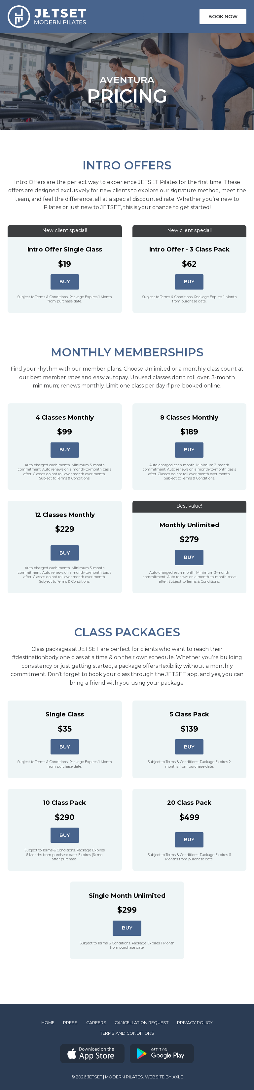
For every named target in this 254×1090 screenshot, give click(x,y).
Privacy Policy (195, 1022)
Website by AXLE (164, 1076)
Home (47, 1022)
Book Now (222, 17)
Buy (64, 282)
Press (70, 1022)
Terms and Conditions (127, 1033)
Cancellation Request (141, 1022)
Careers (96, 1022)
